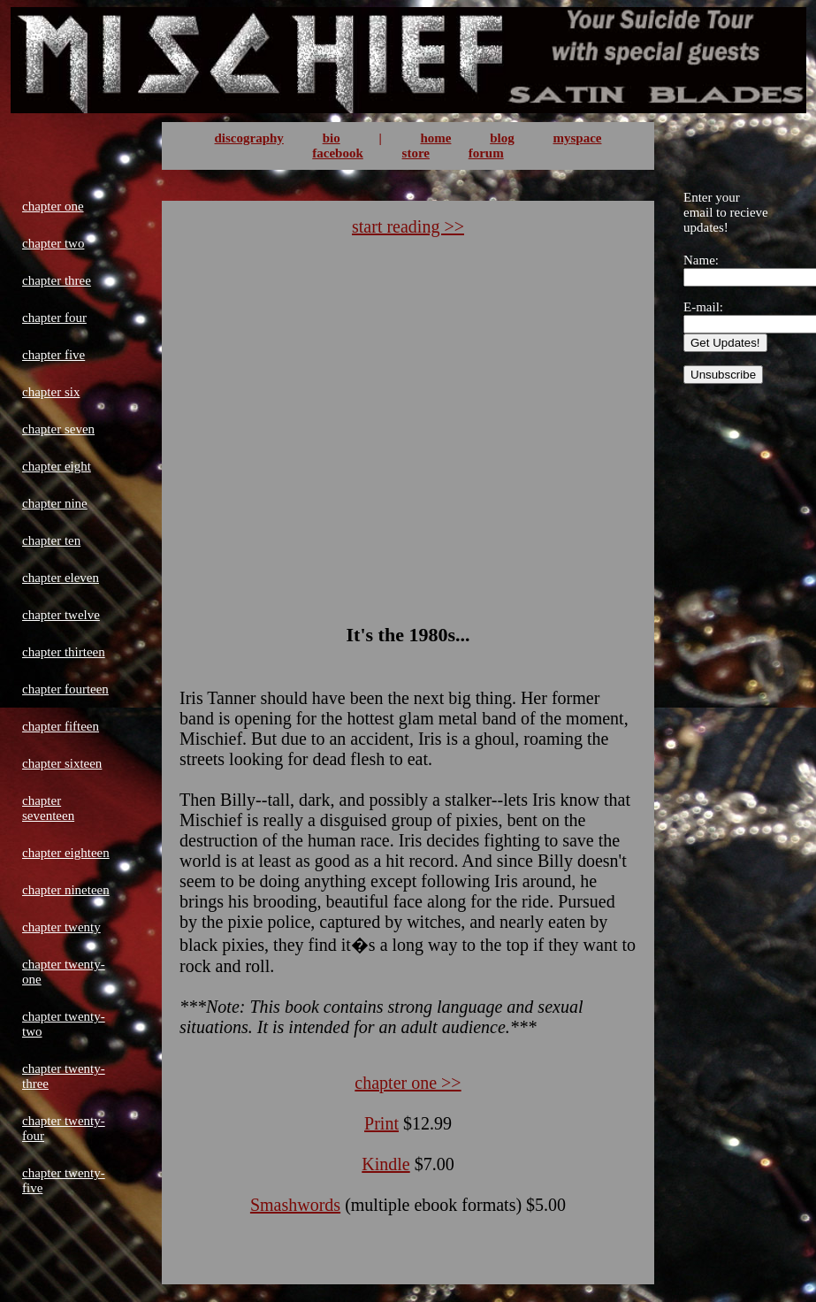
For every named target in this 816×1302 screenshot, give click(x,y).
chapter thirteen (63, 652)
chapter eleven (60, 578)
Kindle (385, 1164)
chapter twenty (61, 927)
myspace (577, 138)
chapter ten (51, 540)
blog (502, 138)
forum (486, 153)
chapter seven (58, 429)
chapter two (53, 243)
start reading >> (408, 226)
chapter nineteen (66, 890)
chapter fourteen (65, 689)
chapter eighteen (66, 853)
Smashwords (295, 1204)
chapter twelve (61, 615)
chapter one (53, 206)
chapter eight (56, 466)
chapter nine (55, 503)
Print (381, 1123)
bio (331, 138)
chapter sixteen (62, 763)
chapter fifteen (60, 726)
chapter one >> (408, 1082)
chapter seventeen (48, 808)
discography (249, 138)
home (435, 138)
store (416, 153)
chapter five (53, 355)
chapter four (54, 317)
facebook (337, 153)
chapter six (51, 392)
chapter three (56, 280)
